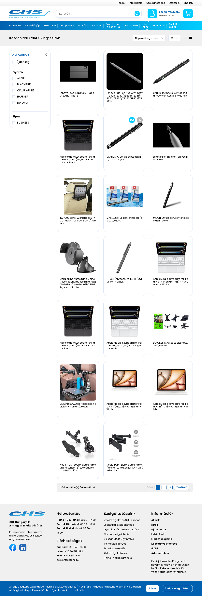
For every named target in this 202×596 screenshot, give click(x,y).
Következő (181, 487)
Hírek (154, 524)
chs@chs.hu (73, 555)
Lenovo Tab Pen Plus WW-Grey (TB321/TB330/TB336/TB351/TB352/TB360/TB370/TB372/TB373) (125, 97)
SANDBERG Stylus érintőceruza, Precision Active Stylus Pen (170, 94)
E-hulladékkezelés (114, 548)
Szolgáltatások (155, 3)
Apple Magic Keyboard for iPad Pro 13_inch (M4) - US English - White (124, 345)
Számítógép (32, 25)
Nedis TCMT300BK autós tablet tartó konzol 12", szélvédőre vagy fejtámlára (78, 467)
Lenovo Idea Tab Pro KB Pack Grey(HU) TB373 (77, 94)
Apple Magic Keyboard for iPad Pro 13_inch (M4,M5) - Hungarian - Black (77, 159)
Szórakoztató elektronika (113, 25)
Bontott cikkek (172, 25)
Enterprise (50, 25)
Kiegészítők (50, 38)
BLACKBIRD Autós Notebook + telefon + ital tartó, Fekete (78, 405)
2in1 (34, 38)
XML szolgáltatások (115, 553)
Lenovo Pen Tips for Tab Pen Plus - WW (170, 158)
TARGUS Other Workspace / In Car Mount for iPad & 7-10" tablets (78, 220)
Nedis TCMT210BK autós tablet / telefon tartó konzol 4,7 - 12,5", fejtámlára (125, 467)
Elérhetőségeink (161, 539)
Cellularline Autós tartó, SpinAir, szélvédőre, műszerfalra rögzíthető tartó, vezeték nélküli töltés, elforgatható (78, 283)
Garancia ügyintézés (116, 534)
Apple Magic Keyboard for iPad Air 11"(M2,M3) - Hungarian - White (124, 406)
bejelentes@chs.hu (68, 560)
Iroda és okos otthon (145, 25)
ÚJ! (132, 120)
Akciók (155, 520)
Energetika (131, 25)
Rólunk (121, 3)
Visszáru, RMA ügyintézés (119, 539)
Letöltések (174, 3)
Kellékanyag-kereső (164, 543)
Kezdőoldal (18, 38)
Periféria (83, 25)
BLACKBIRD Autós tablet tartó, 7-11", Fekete (170, 344)
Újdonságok (158, 529)
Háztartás (159, 25)
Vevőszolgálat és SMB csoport (122, 520)
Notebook (15, 25)
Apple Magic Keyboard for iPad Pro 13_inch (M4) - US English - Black (77, 345)
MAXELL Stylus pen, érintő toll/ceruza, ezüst (124, 219)
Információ (135, 3)
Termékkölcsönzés (115, 543)
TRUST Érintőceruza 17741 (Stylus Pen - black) (124, 280)
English (188, 3)
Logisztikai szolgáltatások (119, 524)
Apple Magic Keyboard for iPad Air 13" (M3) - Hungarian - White (170, 406)
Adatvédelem (160, 553)
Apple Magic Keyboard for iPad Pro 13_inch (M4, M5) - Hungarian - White (170, 281)
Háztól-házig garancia (118, 558)
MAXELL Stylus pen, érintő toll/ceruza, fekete (171, 219)
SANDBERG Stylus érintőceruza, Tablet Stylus (124, 158)
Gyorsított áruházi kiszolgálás (122, 529)
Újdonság (23, 62)
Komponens (67, 25)
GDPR (154, 548)
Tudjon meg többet (177, 588)
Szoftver (96, 25)
